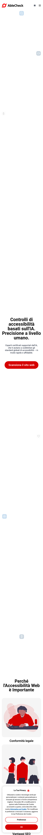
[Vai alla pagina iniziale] (16, 5)
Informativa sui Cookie (18, 809)
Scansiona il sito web (21, 365)
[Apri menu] (39, 5)
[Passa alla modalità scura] (34, 5)
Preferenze (21, 820)
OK (21, 827)
